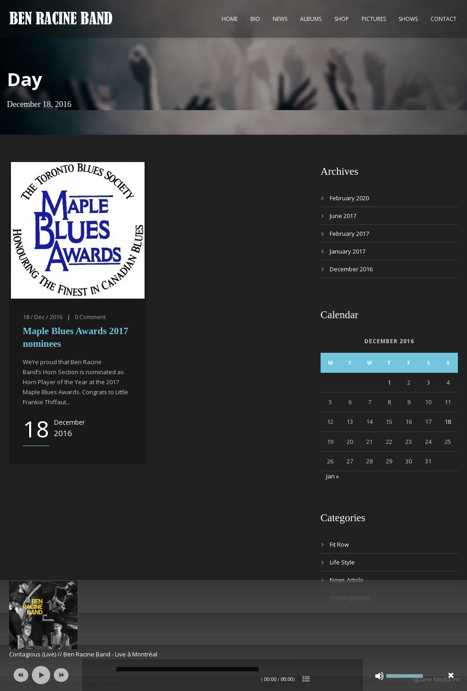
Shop (341, 19)
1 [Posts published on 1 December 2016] (389, 382)
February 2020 (349, 198)
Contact (444, 19)
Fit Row (339, 544)
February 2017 (349, 233)
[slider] (187, 669)
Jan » (332, 476)
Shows (408, 19)
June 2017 (343, 216)
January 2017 (347, 251)
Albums (311, 19)
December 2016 (351, 269)
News (280, 19)
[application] (233, 675)
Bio (255, 19)
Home (230, 19)
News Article (346, 580)
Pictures (374, 19)
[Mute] (379, 676)
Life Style (342, 562)
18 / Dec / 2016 (42, 317)
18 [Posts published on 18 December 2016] (448, 421)
